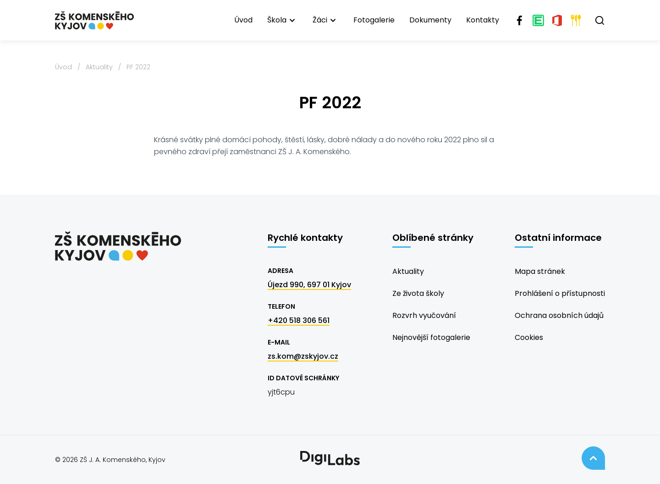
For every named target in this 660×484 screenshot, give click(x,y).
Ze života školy (418, 293)
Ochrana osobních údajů (559, 315)
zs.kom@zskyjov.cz (303, 356)
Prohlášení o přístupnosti (560, 293)
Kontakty (482, 20)
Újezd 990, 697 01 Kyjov (309, 284)
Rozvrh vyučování (424, 315)
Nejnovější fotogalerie (431, 337)
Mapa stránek (540, 271)
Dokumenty (430, 20)
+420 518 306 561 (299, 320)
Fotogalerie (374, 20)
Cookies (529, 337)
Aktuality (99, 67)
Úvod (243, 20)
